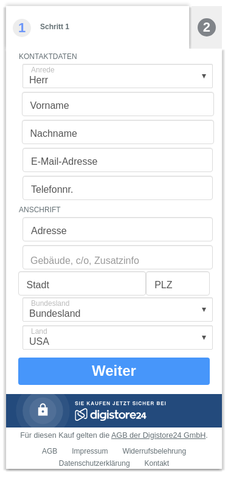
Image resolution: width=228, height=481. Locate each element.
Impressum (90, 451)
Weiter (114, 370)
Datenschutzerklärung (94, 463)
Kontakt (156, 463)
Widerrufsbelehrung (154, 451)
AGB (49, 451)
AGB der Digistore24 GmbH (158, 435)
